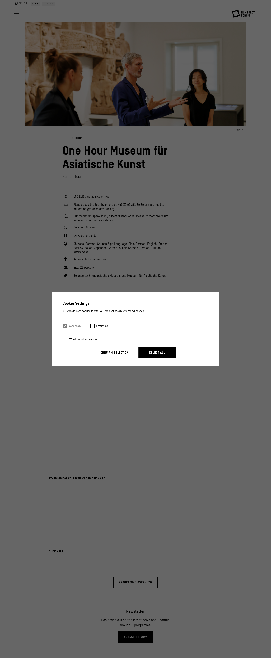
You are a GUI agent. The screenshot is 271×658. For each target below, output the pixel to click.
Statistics (102, 326)
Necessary (74, 326)
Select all (157, 352)
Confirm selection (114, 352)
